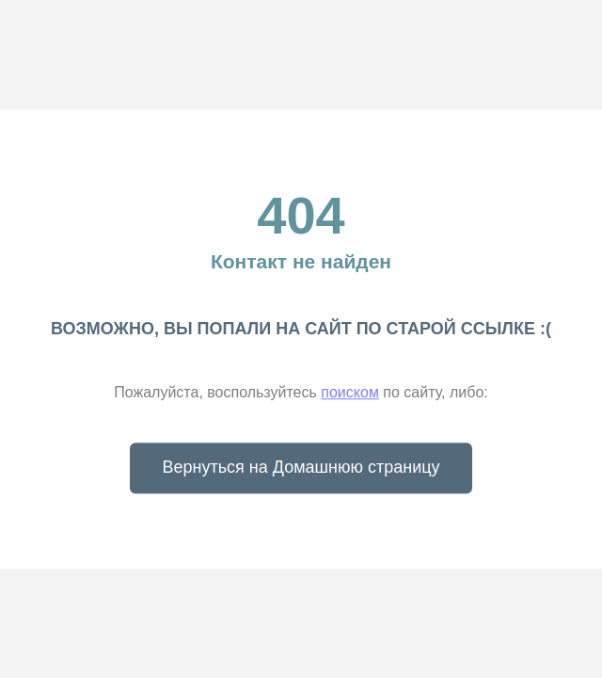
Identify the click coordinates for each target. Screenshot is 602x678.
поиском (349, 392)
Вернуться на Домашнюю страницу (301, 466)
